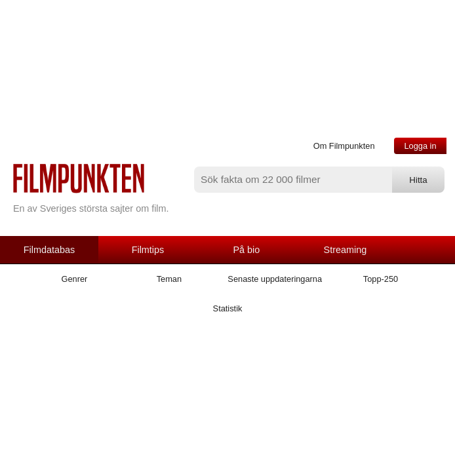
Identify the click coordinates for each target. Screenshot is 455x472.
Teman (169, 279)
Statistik (228, 308)
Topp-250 (380, 279)
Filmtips (148, 250)
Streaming (345, 250)
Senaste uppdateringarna (274, 279)
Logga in (420, 146)
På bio (246, 250)
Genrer (75, 279)
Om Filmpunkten (344, 146)
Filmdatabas (49, 250)
